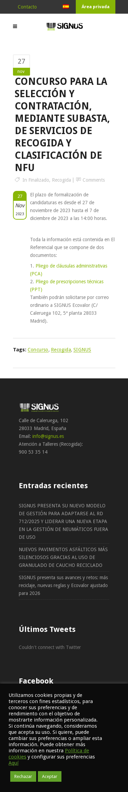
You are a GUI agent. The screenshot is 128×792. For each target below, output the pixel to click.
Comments (94, 180)
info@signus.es (48, 436)
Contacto (27, 7)
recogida (61, 349)
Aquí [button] (13, 763)
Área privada (96, 6)
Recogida (61, 180)
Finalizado (38, 180)
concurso (38, 349)
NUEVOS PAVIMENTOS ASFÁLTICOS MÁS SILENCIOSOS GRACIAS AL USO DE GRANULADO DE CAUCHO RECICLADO (63, 557)
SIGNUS (82, 349)
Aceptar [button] (49, 776)
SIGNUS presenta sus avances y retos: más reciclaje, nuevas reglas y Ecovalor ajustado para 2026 (63, 585)
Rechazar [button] (23, 776)
